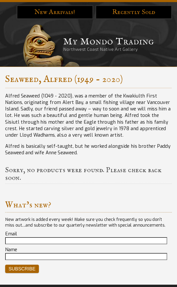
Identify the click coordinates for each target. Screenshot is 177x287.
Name (11, 250)
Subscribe (22, 268)
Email (11, 234)
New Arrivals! (54, 12)
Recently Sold (133, 12)
